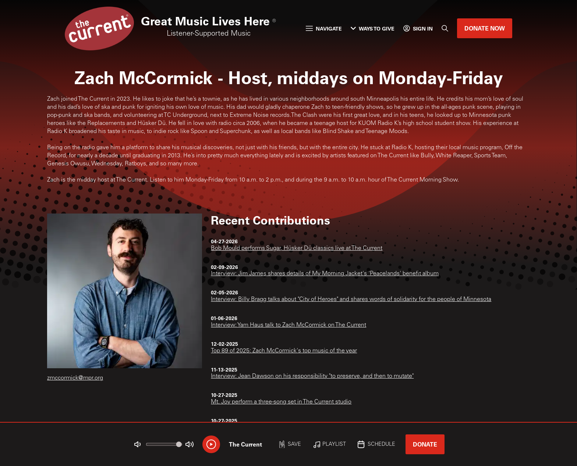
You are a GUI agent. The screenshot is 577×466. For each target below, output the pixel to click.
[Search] (445, 28)
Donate (425, 444)
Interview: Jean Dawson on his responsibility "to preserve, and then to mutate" (312, 376)
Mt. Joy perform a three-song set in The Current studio (281, 402)
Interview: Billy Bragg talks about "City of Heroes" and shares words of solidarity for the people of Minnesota (351, 299)
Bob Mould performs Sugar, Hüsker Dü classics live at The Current (296, 248)
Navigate (324, 28)
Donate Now (484, 28)
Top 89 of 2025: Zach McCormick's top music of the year (284, 351)
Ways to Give (372, 28)
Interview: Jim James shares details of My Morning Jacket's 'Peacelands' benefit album (325, 274)
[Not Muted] (137, 444)
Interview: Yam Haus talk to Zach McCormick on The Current (288, 325)
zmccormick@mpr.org (75, 378)
